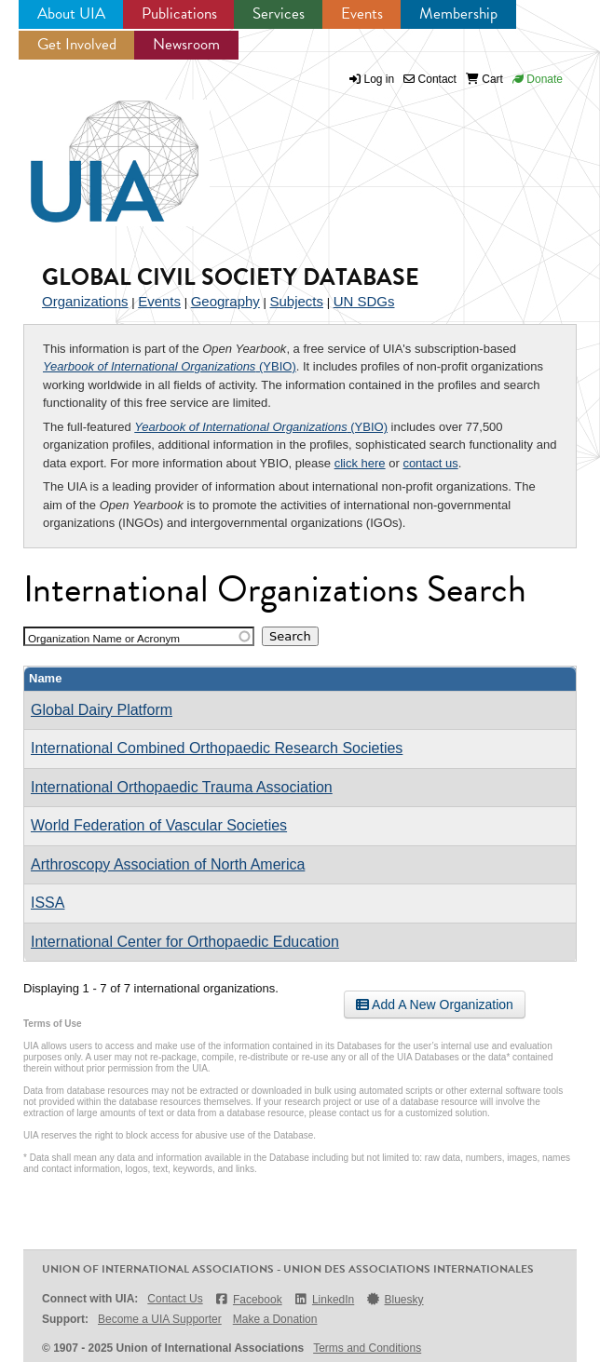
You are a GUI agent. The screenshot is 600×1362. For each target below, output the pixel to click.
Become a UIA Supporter (160, 1319)
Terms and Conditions (367, 1348)
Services (278, 13)
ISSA (47, 902)
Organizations (85, 301)
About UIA (71, 13)
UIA (93, 151)
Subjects (296, 301)
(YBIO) (169, 366)
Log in (379, 79)
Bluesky (394, 1299)
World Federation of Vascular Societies (159, 825)
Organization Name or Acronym (104, 638)
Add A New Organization (434, 1004)
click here (360, 463)
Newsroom (186, 44)
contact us (429, 463)
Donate (537, 79)
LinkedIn (324, 1299)
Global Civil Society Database (230, 277)
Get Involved (76, 44)
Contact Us (174, 1298)
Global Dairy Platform (101, 710)
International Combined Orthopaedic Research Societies (216, 748)
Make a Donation (275, 1319)
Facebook (248, 1299)
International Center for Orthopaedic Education (185, 942)
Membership (458, 13)
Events (362, 13)
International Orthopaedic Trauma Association (182, 787)
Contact (430, 79)
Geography (225, 301)
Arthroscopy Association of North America (168, 864)
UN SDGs (364, 301)
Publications (179, 13)
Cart (484, 79)
